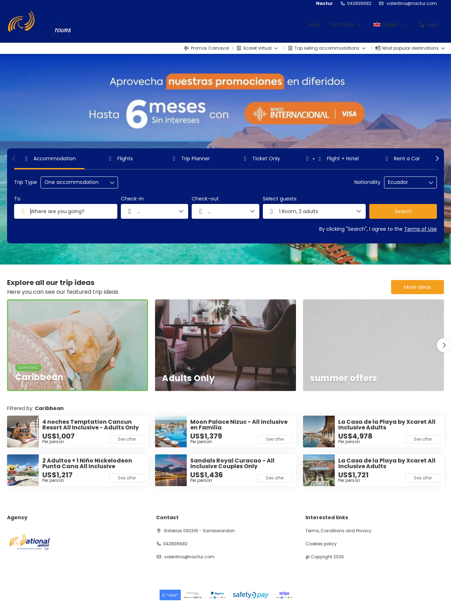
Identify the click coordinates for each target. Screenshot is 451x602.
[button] (14, 158)
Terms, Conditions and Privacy (338, 531)
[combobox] (405, 182)
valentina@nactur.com (411, 3)
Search (403, 211)
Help (314, 24)
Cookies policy (321, 544)
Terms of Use (420, 228)
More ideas (417, 287)
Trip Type (25, 182)
